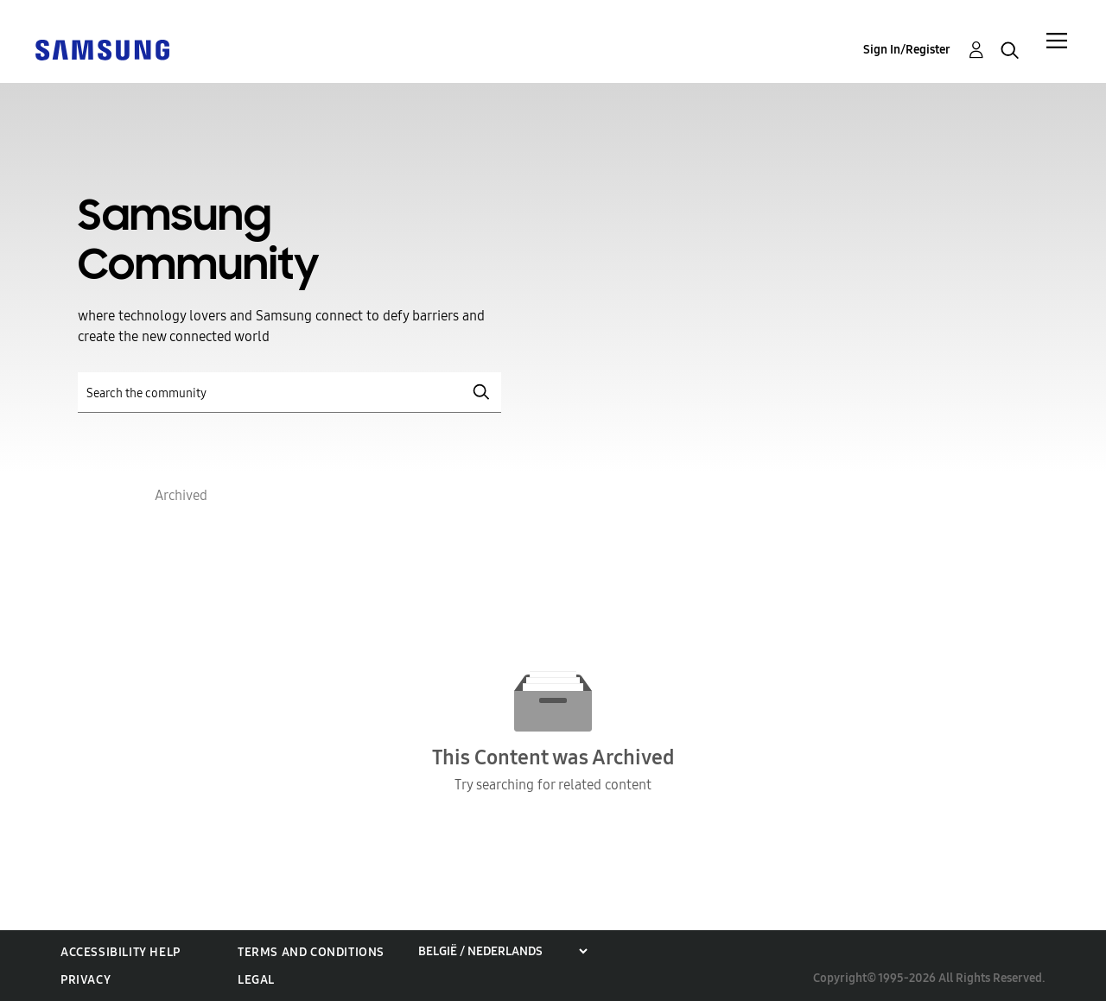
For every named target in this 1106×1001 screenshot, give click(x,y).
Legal (256, 979)
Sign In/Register (906, 49)
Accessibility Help (120, 952)
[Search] (289, 392)
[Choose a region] (502, 951)
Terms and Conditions (311, 952)
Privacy (85, 979)
